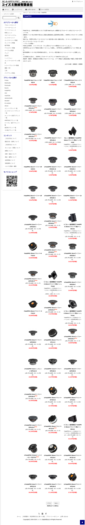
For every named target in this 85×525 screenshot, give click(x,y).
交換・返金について (10, 154)
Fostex (6, 80)
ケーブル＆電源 (9, 50)
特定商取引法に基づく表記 (37, 516)
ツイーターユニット (10, 27)
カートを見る (44, 9)
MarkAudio (8, 83)
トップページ (17, 9)
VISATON (7, 95)
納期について (9, 151)
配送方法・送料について (12, 141)
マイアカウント (77, 1)
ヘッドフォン (8, 58)
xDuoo (6, 106)
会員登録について (10, 160)
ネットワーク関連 (10, 43)
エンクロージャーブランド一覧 (12, 112)
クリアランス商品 (10, 73)
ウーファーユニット (10, 30)
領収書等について (10, 163)
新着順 (80, 64)
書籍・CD (7, 68)
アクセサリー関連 (10, 48)
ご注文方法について (10, 138)
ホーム (5, 9)
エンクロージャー (10, 37)
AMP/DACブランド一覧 (11, 120)
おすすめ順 (68, 64)
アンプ (6, 53)
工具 (6, 70)
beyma (6, 88)
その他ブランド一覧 (10, 130)
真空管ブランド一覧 (10, 127)
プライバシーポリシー (52, 516)
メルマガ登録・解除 (10, 166)
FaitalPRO (43, 12)
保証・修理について (10, 157)
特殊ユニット (8, 32)
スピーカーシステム (10, 35)
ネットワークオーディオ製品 (12, 62)
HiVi (6, 93)
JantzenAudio (8, 98)
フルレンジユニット (10, 25)
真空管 (6, 55)
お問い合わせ (30, 9)
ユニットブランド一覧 (34, 12)
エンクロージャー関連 (11, 40)
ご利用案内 (25, 516)
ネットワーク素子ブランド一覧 (12, 117)
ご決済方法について (10, 144)
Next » (56, 503)
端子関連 (7, 45)
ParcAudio (8, 85)
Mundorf (7, 100)
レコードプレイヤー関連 (12, 65)
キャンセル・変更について (12, 147)
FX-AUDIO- (8, 103)
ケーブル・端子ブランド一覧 (12, 124)
